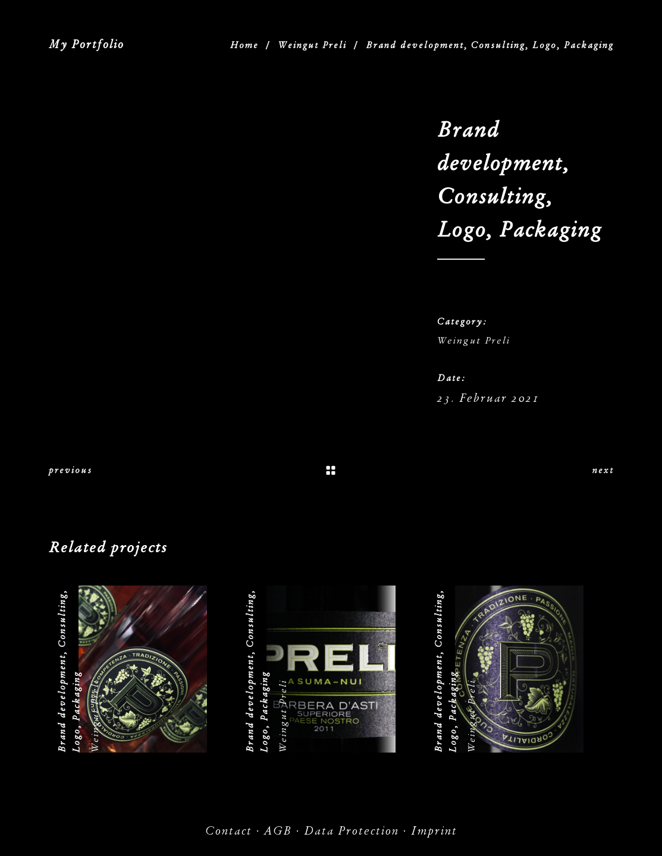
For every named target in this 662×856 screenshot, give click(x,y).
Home (244, 45)
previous (70, 470)
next (603, 470)
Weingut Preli (312, 45)
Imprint (434, 831)
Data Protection (351, 831)
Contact (228, 831)
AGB (278, 831)
